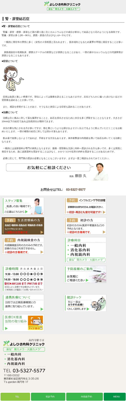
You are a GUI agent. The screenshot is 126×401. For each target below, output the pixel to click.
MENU (116, 396)
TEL (17, 396)
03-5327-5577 (75, 189)
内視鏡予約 (86, 396)
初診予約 (50, 396)
